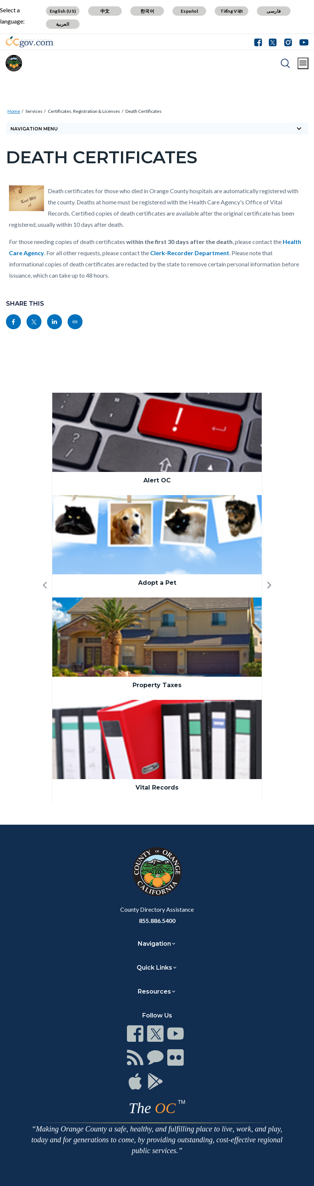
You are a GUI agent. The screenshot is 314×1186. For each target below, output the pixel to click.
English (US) (63, 11)
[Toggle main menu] (303, 63)
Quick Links (154, 967)
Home (13, 111)
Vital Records (157, 787)
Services (34, 111)
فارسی (274, 11)
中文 (105, 11)
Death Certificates (143, 111)
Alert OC (157, 480)
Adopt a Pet (157, 582)
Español (189, 11)
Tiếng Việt (231, 11)
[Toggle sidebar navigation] (157, 129)
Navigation (154, 943)
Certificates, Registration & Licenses (84, 111)
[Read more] (29, 41)
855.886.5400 (157, 920)
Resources (154, 991)
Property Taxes (157, 685)
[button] (44, 597)
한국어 (147, 11)
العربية (62, 24)
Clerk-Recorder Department (189, 252)
